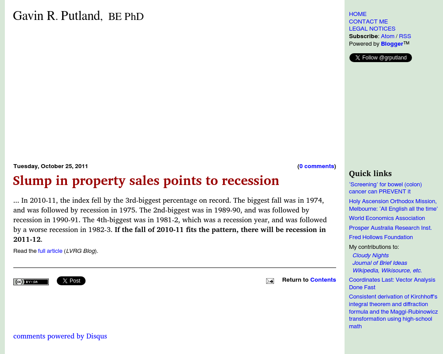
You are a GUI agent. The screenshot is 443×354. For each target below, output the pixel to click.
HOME (358, 14)
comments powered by (60, 336)
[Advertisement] (135, 92)
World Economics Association (387, 218)
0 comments (316, 166)
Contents (323, 280)
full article (50, 251)
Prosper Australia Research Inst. (390, 228)
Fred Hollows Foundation (381, 237)
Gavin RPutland (78, 16)
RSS (405, 36)
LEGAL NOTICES (372, 29)
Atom (388, 36)
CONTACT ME (368, 22)
